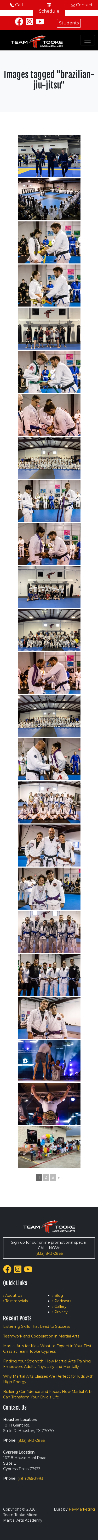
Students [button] (69, 22)
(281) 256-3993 (30, 1478)
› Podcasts (61, 1301)
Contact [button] (82, 4)
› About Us (12, 1295)
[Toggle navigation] (87, 40)
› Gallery (59, 1306)
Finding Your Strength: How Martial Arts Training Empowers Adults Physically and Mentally (47, 1364)
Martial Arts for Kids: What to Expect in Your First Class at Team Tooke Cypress (47, 1349)
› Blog (57, 1295)
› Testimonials (15, 1301)
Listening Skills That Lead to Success (36, 1326)
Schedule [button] (49, 8)
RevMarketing (82, 1509)
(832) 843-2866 (49, 1253)
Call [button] (16, 4)
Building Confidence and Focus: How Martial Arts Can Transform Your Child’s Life (47, 1394)
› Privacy (60, 1312)
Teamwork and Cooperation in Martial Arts (41, 1336)
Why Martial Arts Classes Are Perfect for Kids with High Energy (48, 1379)
